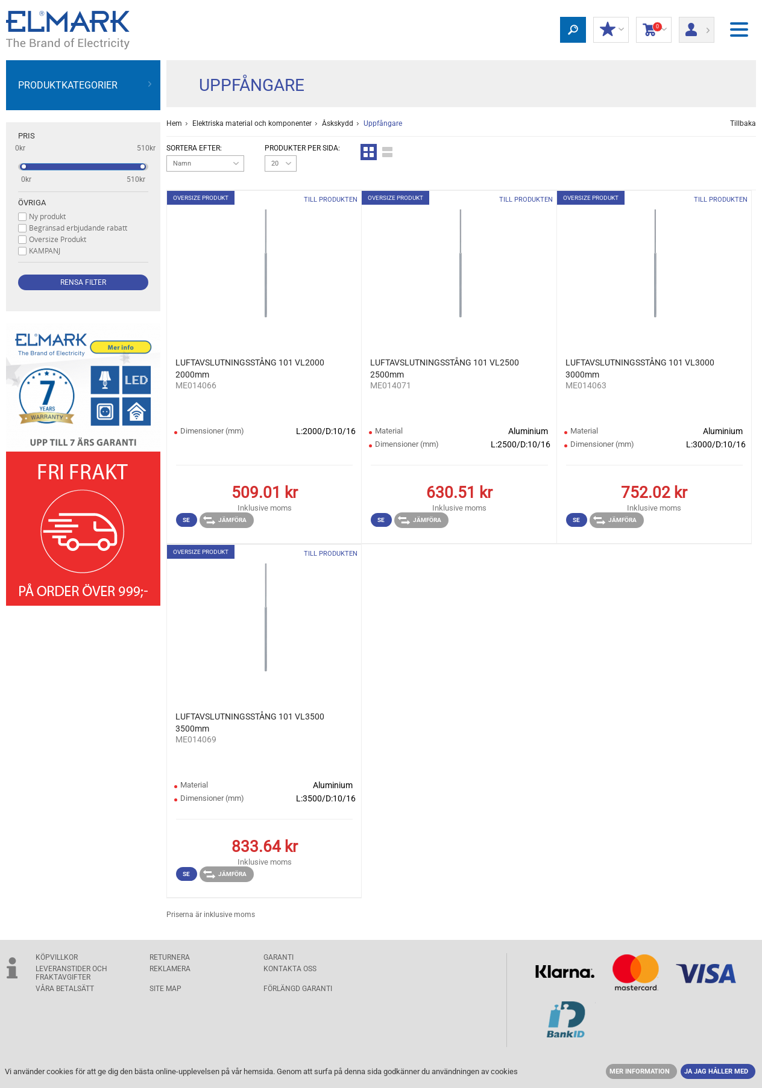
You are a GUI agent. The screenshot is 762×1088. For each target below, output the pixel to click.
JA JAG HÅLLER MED (716, 1071)
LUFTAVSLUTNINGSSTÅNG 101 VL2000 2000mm (249, 368)
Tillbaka (743, 123)
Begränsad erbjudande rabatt (78, 227)
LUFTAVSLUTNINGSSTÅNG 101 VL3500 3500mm (249, 722)
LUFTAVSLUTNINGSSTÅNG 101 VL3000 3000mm (639, 368)
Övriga (32, 202)
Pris (26, 135)
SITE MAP (165, 988)
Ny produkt (47, 216)
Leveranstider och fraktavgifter (71, 973)
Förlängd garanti (297, 988)
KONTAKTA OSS (289, 969)
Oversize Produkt (57, 239)
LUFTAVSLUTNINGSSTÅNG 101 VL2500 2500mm (444, 368)
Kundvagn (654, 30)
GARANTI (278, 957)
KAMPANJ (44, 250)
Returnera (170, 957)
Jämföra (225, 520)
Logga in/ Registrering (696, 26)
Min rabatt (611, 30)
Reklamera (170, 969)
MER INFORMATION (639, 1071)
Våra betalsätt (65, 988)
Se (186, 520)
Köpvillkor (57, 957)
